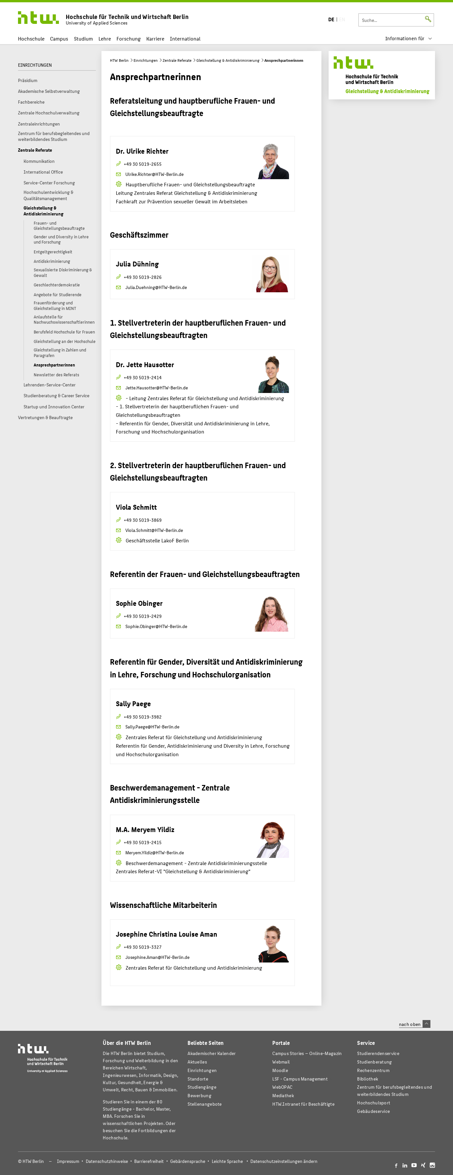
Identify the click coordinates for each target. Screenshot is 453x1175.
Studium (83, 38)
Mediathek (283, 1095)
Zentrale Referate (177, 60)
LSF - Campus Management (300, 1078)
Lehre (105, 38)
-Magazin (307, 1053)
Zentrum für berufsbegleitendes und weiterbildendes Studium (394, 1090)
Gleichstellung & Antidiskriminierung (228, 60)
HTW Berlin (119, 60)
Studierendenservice (378, 1053)
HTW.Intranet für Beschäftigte (303, 1103)
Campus (59, 38)
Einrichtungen (146, 60)
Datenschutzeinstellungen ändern (283, 1161)
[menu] (409, 38)
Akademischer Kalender (212, 1053)
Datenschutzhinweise (107, 1161)
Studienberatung (374, 1061)
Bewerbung (199, 1095)
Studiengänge (202, 1086)
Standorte (198, 1078)
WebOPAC (282, 1086)
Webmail (281, 1061)
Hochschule (31, 38)
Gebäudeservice (373, 1111)
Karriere (155, 38)
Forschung (129, 38)
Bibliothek (367, 1078)
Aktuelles (197, 1061)
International (185, 38)
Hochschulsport (373, 1102)
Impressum (68, 1161)
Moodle (280, 1070)
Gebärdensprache (187, 1161)
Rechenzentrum (373, 1070)
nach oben (414, 1024)
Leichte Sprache (227, 1161)
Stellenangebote (205, 1103)
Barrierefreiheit (149, 1161)
